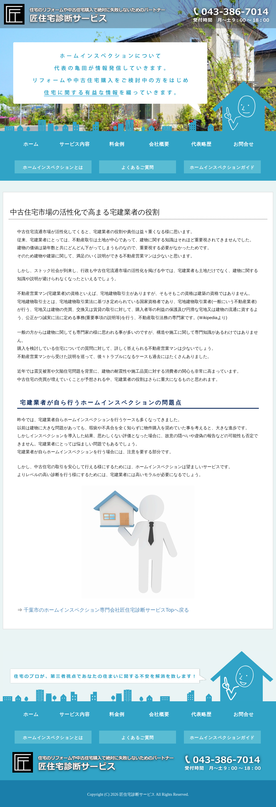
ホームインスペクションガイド (222, 167)
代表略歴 (201, 144)
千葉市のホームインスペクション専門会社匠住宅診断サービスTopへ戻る (106, 610)
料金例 (116, 144)
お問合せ (243, 144)
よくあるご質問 (137, 167)
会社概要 (159, 144)
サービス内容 (74, 144)
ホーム (31, 144)
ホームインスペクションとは (53, 167)
